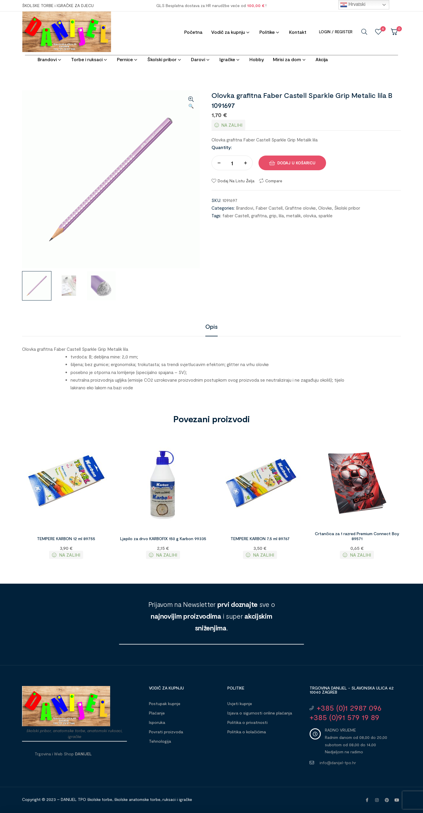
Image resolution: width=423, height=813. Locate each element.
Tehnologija (160, 741)
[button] (191, 103)
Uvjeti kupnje (239, 703)
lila (281, 215)
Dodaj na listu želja (236, 180)
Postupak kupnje (164, 703)
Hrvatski (352, 4)
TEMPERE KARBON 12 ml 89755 (66, 538)
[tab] (211, 326)
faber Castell (235, 215)
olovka (309, 215)
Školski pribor (347, 208)
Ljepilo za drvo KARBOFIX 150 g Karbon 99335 (163, 538)
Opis (211, 326)
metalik (293, 215)
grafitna (259, 215)
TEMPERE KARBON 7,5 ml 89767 (260, 538)
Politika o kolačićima (246, 731)
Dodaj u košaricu (296, 163)
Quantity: (222, 147)
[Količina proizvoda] (232, 162)
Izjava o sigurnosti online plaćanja (259, 712)
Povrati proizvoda (166, 731)
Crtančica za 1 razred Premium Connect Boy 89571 (357, 536)
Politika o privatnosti (247, 722)
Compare (273, 180)
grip (272, 215)
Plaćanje (157, 712)
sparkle (325, 215)
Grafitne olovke (300, 208)
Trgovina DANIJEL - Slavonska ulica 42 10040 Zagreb (352, 690)
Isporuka (157, 722)
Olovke (325, 208)
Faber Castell (269, 208)
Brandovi (244, 208)
